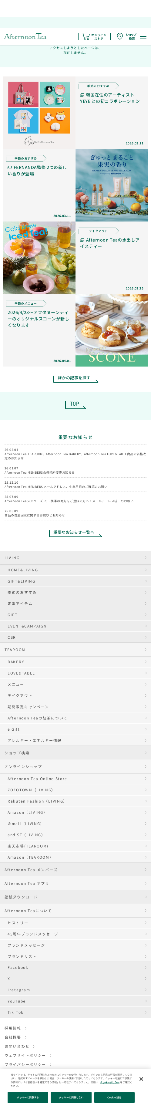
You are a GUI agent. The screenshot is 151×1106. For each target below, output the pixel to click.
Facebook (18, 967)
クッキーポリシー (109, 1082)
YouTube (17, 1000)
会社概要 (13, 1037)
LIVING (12, 557)
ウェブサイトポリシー (25, 1055)
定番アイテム (20, 603)
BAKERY (16, 661)
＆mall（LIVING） (26, 823)
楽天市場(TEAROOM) (28, 845)
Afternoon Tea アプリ (27, 883)
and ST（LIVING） (26, 834)
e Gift (14, 729)
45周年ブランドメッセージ (33, 933)
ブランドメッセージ (26, 945)
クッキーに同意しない (71, 1097)
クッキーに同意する (28, 1097)
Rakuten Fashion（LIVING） (37, 800)
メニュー (16, 684)
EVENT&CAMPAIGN (27, 625)
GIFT (13, 614)
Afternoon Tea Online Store (37, 778)
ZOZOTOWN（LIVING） (31, 789)
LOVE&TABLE (21, 672)
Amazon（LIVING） (28, 812)
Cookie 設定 (114, 1097)
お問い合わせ (17, 1046)
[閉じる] (141, 1079)
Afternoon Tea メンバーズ (31, 869)
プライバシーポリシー (25, 1064)
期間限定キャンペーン (28, 706)
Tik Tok (16, 1012)
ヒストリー (18, 922)
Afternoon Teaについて (28, 910)
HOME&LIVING (23, 569)
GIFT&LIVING (21, 580)
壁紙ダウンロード (21, 896)
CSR (12, 637)
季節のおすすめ (22, 592)
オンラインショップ (23, 766)
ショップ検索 (17, 752)
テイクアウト (20, 695)
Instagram (19, 989)
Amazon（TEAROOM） (31, 857)
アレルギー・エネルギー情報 (35, 740)
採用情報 (13, 1027)
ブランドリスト (22, 956)
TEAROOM (15, 649)
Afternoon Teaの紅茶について (38, 717)
